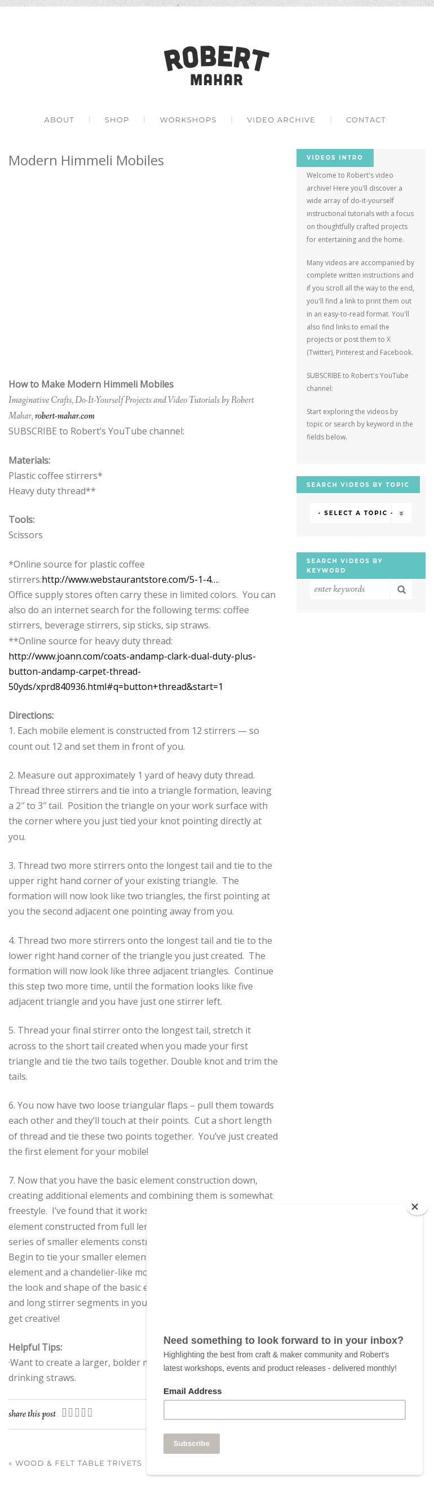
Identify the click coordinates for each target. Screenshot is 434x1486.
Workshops (188, 119)
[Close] (417, 1206)
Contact (366, 119)
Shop (117, 119)
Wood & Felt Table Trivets (75, 1462)
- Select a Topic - (356, 513)
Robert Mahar (216, 65)
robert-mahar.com (65, 416)
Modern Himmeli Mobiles (86, 160)
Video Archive (281, 119)
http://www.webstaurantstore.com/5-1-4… (130, 579)
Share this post (32, 1414)
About (59, 119)
